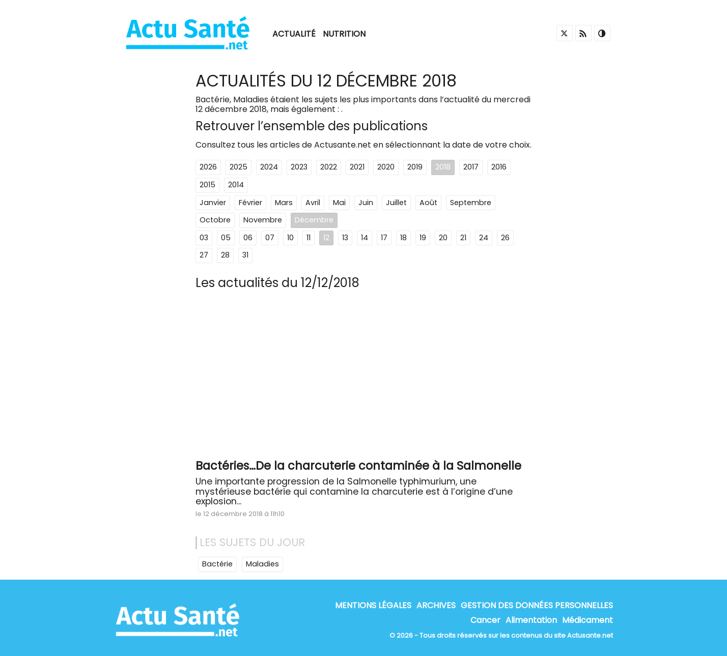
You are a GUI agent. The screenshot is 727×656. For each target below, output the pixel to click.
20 (443, 238)
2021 (357, 167)
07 (269, 238)
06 (248, 238)
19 (423, 238)
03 (204, 238)
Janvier (213, 202)
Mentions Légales (373, 605)
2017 (471, 167)
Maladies (262, 564)
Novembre (262, 220)
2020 (386, 167)
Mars (284, 202)
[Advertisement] (363, 378)
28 (225, 255)
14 (364, 238)
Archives (436, 605)
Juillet (396, 202)
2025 (238, 167)
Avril (312, 202)
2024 (269, 167)
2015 (207, 185)
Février (250, 202)
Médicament (587, 620)
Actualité (294, 34)
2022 (328, 167)
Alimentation (531, 620)
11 (308, 238)
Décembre (314, 220)
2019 (415, 167)
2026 (208, 167)
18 (403, 238)
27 (204, 255)
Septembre (470, 202)
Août (428, 202)
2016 (499, 167)
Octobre (215, 220)
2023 (299, 167)
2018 (443, 167)
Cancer (485, 620)
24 (483, 238)
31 (245, 255)
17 (384, 238)
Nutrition (344, 34)
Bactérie (217, 564)
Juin (365, 202)
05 (226, 238)
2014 (236, 185)
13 (345, 238)
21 (463, 238)
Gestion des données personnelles (537, 605)
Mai (339, 202)
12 (326, 238)
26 (505, 238)
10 (290, 238)
